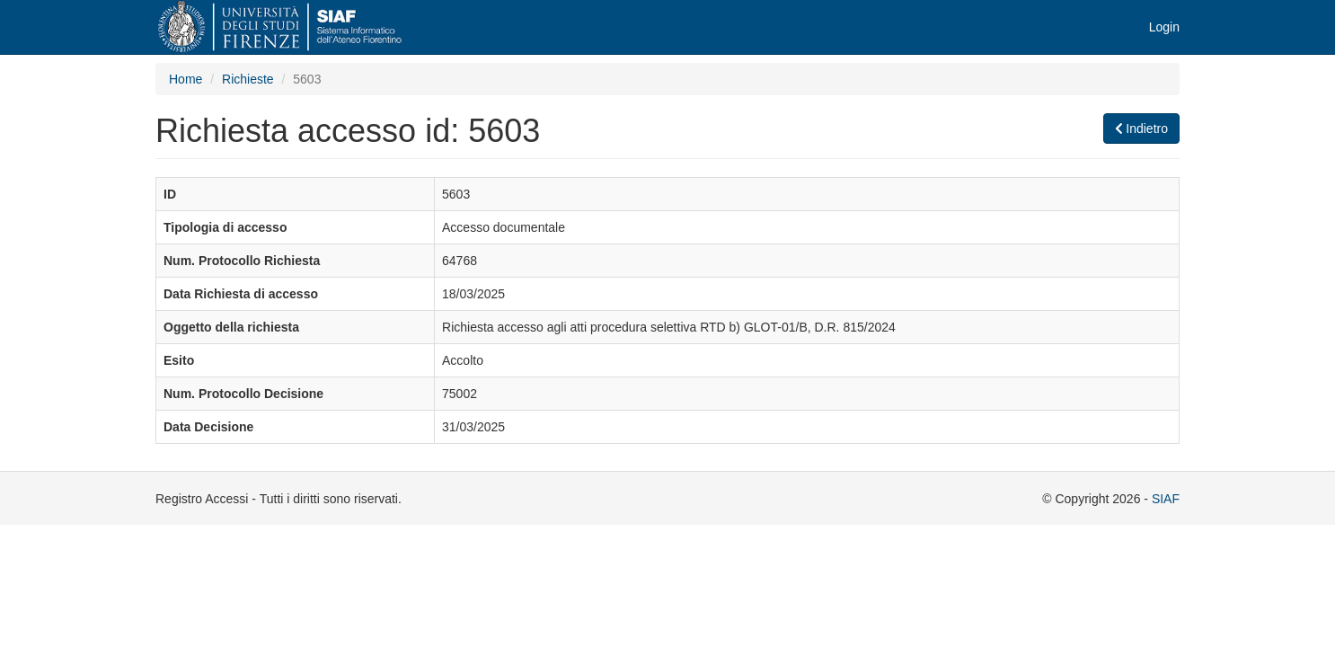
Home (185, 79)
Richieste (248, 79)
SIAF (1166, 499)
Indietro (1141, 128)
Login (1164, 27)
